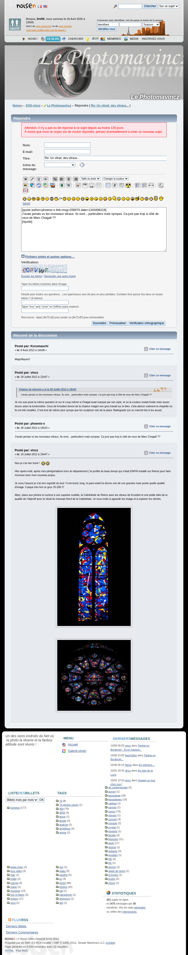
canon (111, 811)
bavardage (114, 795)
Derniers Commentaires (22, 932)
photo (62, 883)
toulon (111, 878)
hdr (110, 858)
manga (14, 883)
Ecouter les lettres (31, 276)
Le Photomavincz (157, 97)
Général (15, 807)
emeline (112, 831)
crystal (112, 827)
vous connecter (43, 26)
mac (12, 874)
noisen (14, 898)
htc (110, 862)
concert (112, 819)
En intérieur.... (147, 764)
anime (62, 832)
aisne (62, 816)
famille (112, 835)
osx (61, 867)
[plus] (26, 203)
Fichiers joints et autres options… (49, 256)
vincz (128, 745)
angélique (64, 828)
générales (140, 907)
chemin (112, 815)
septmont (64, 898)
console (112, 823)
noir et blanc (17, 894)
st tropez (113, 874)
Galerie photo (77, 751)
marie (13, 886)
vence (111, 883)
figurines (113, 839)
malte (13, 878)
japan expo (16, 867)
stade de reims (116, 870)
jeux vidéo (16, 870)
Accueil (73, 744)
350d (62, 812)
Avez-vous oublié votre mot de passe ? (46, 30)
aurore (112, 791)
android (63, 824)
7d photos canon (68, 804)
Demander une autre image (60, 276)
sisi (61, 902)
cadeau (112, 803)
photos (63, 886)
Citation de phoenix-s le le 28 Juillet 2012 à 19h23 (47, 389)
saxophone (65, 894)
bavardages (115, 799)
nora (12, 902)
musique (15, 890)
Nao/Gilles (131, 755)
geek (111, 843)
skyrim (112, 867)
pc (60, 878)
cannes (112, 807)
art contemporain (118, 787)
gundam (113, 855)
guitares (113, 851)
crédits (110, 942)
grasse (112, 847)
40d (61, 808)
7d (60, 800)
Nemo (128, 764)
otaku (62, 870)
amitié (62, 820)
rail (61, 890)
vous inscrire (65, 26)
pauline (63, 874)
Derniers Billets (16, 926)
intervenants (129, 911)
